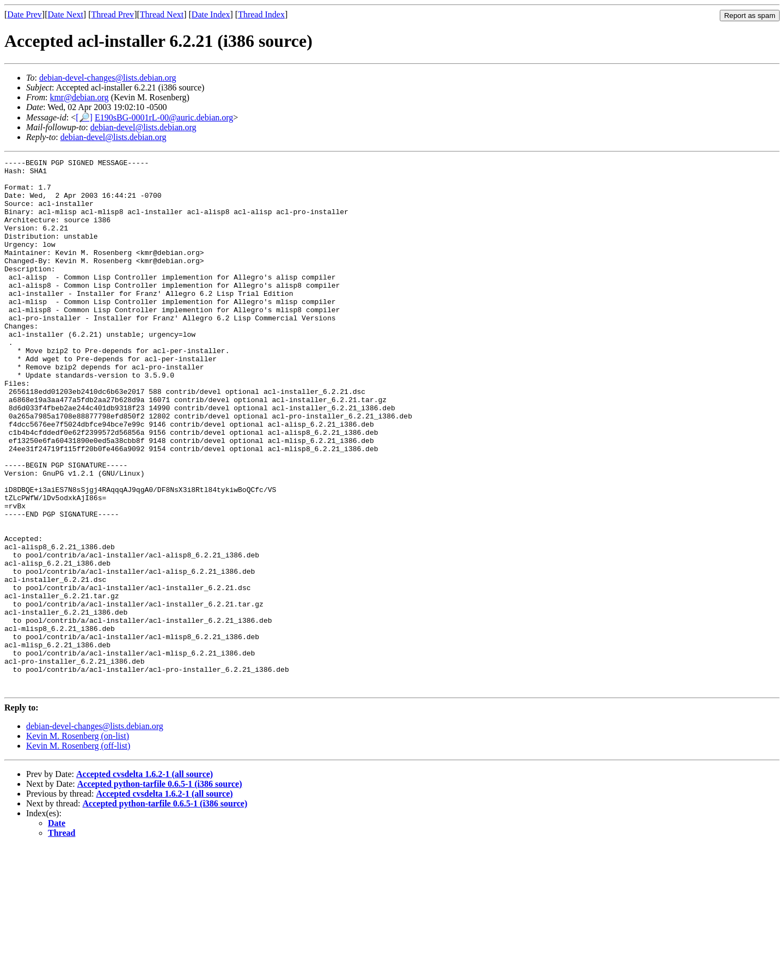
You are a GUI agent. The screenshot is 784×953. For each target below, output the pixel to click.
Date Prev (24, 14)
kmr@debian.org (79, 97)
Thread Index (261, 14)
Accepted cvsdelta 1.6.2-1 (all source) (144, 880)
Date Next (65, 14)
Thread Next (161, 14)
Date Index (211, 14)
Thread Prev (112, 14)
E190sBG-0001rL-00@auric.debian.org (164, 117)
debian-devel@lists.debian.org (143, 127)
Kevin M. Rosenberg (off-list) (78, 852)
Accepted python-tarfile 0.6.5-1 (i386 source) (159, 890)
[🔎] (84, 117)
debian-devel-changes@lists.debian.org (107, 77)
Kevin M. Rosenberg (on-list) (77, 842)
